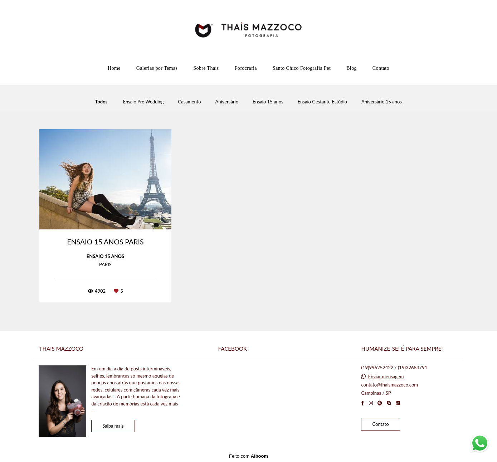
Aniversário (227, 101)
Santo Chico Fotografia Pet (302, 68)
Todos (101, 101)
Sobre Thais (206, 68)
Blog (351, 68)
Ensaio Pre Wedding (143, 101)
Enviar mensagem (386, 376)
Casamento (189, 101)
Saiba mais (113, 426)
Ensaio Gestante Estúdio (322, 101)
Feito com (248, 456)
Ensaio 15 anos (268, 101)
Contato (380, 68)
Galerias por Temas (157, 68)
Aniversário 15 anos (381, 101)
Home (114, 68)
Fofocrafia (246, 68)
